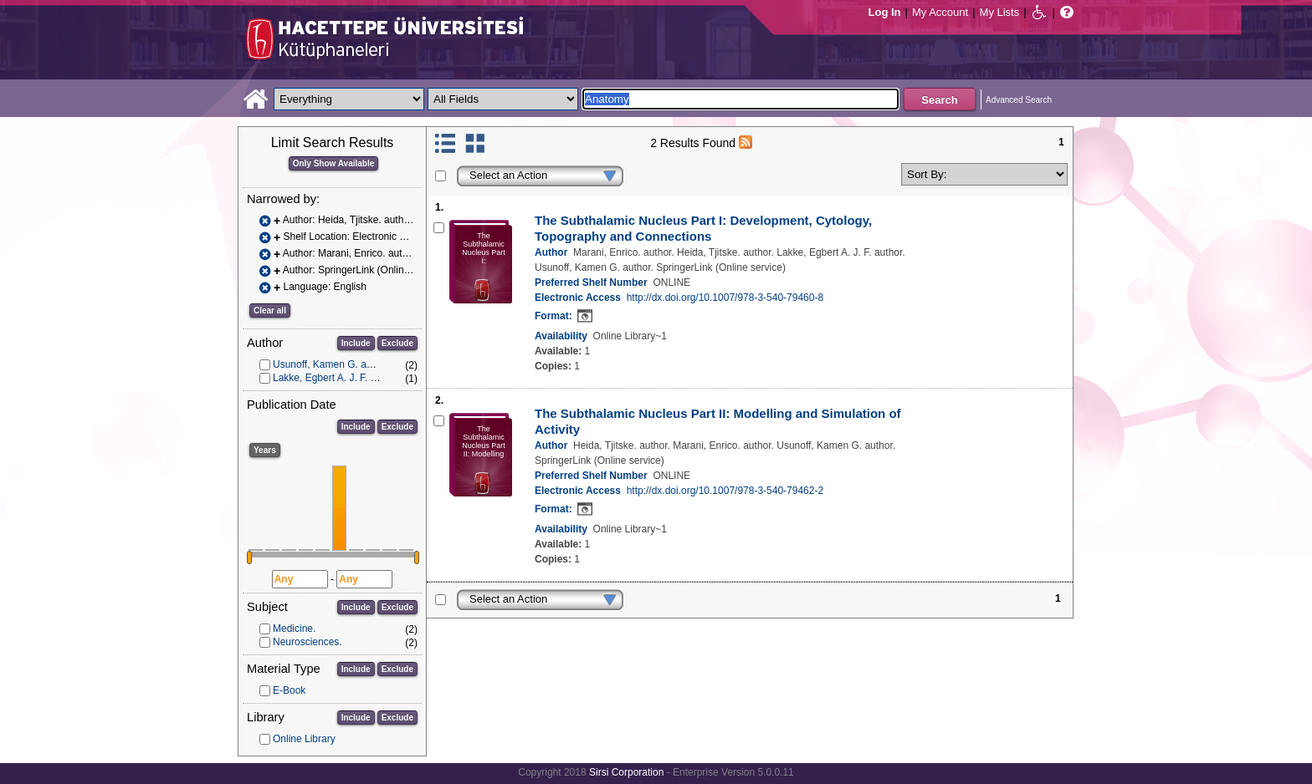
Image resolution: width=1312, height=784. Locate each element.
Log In (885, 12)
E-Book (289, 690)
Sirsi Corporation (626, 772)
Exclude (397, 343)
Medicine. (294, 628)
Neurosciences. (307, 642)
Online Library (304, 739)
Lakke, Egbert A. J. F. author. (337, 378)
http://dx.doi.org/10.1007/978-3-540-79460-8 (725, 297)
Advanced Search (1019, 99)
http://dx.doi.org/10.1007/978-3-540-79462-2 (725, 490)
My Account (940, 12)
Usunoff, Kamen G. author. (332, 364)
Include (356, 343)
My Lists (1000, 12)
